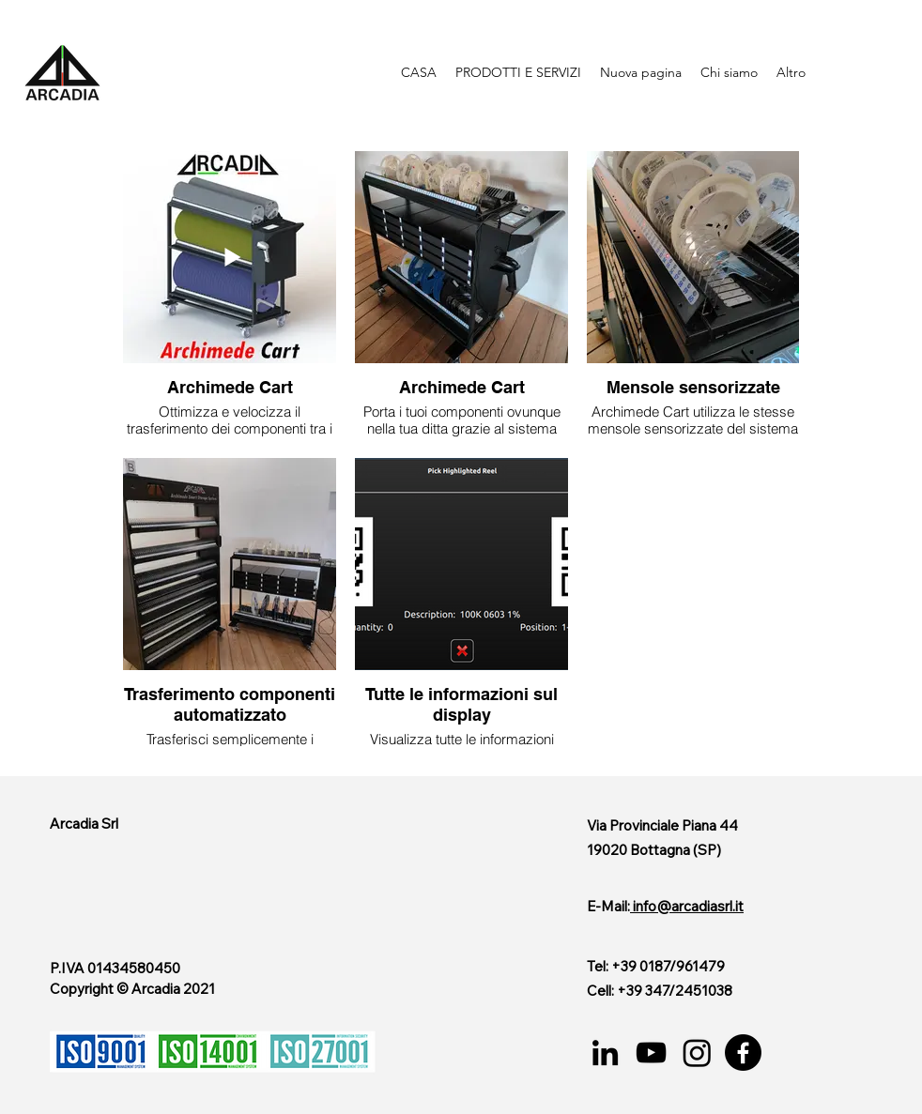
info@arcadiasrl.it (688, 906)
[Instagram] (697, 1052)
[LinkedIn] (605, 1052)
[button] (518, 72)
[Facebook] (743, 1052)
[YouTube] (651, 1052)
